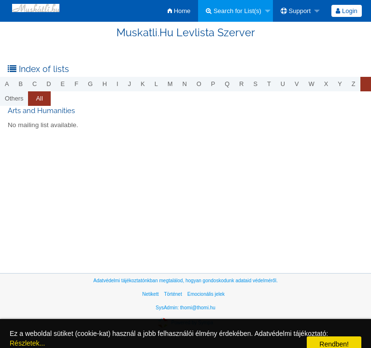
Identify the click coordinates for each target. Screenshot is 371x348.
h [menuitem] (104, 83)
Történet (173, 294)
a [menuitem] (7, 83)
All (39, 98)
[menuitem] (179, 11)
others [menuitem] (14, 98)
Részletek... (27, 343)
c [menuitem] (34, 83)
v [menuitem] (297, 83)
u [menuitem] (283, 83)
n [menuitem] (185, 83)
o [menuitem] (199, 83)
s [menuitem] (255, 83)
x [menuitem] (326, 83)
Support (296, 10)
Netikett (151, 294)
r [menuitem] (241, 83)
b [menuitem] (21, 83)
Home (179, 10)
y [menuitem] (340, 83)
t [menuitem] (269, 83)
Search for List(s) (233, 10)
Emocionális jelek (206, 294)
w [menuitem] (311, 83)
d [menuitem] (48, 83)
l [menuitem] (156, 83)
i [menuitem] (117, 83)
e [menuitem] (63, 83)
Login (346, 10)
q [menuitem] (227, 83)
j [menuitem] (129, 83)
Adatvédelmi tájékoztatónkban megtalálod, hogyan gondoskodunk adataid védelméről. (185, 280)
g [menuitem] (90, 83)
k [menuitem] (143, 83)
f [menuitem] (76, 83)
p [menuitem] (213, 83)
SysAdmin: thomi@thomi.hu (185, 307)
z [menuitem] (354, 83)
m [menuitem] (170, 83)
